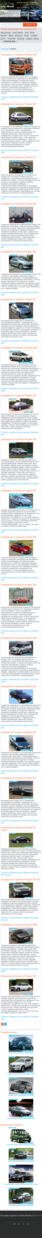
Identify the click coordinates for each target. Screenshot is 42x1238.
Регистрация (34, 2)
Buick (26, 35)
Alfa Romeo (6, 32)
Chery (3, 38)
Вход (18, 7)
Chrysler (20, 38)
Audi (27, 32)
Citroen (29, 38)
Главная (19, 2)
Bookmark (24, 7)
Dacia (36, 38)
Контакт (26, 2)
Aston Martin (17, 32)
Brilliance (19, 35)
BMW (11, 35)
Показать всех (9, 41)
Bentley (4, 35)
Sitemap (37, 1215)
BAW (32, 32)
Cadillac (34, 35)
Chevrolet (11, 38)
